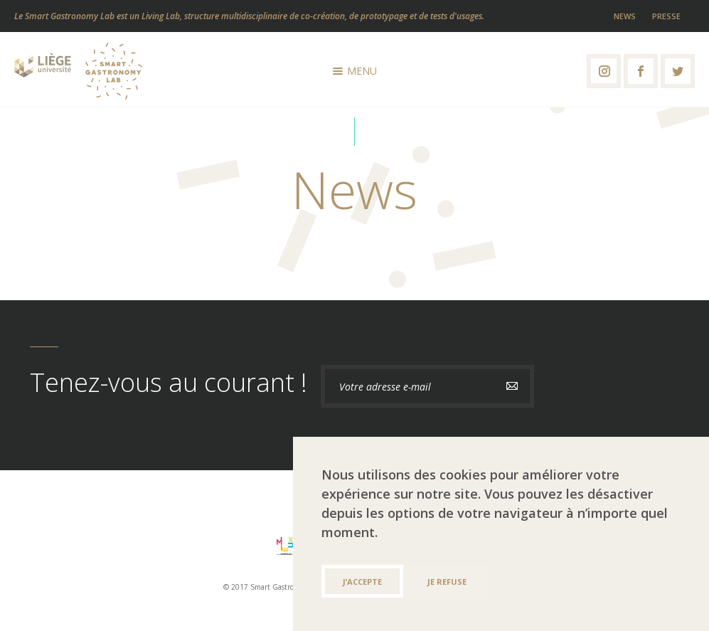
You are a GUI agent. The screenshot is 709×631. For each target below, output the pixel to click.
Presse (666, 16)
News (625, 16)
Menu (355, 71)
